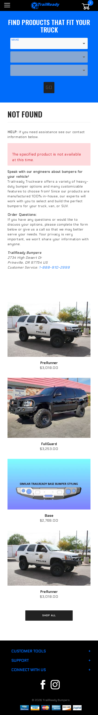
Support (20, 660)
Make (15, 39)
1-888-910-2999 (54, 267)
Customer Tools (28, 651)
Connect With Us (28, 670)
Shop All (49, 615)
